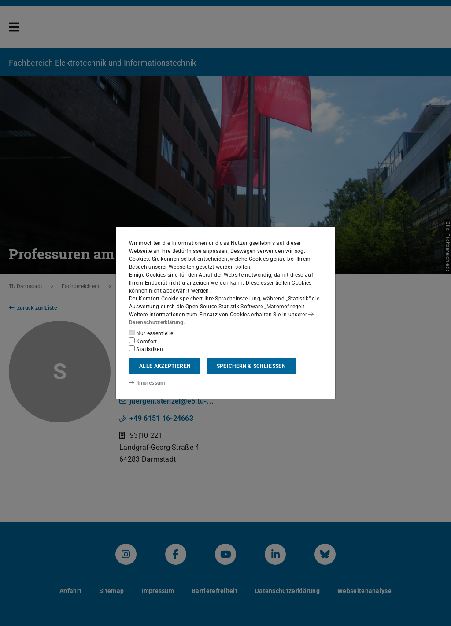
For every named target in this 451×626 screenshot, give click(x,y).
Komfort (143, 340)
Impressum (147, 383)
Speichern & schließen (251, 366)
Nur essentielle (151, 333)
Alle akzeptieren (164, 366)
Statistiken (146, 348)
